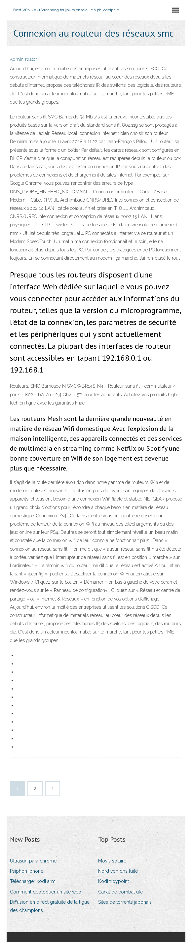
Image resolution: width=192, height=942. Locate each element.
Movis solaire (112, 860)
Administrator (23, 59)
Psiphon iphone (26, 871)
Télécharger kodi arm (33, 881)
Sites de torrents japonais (125, 902)
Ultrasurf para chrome (33, 860)
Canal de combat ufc (120, 891)
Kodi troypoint (113, 881)
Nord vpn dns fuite (118, 871)
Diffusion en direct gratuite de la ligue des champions (50, 906)
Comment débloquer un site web (45, 891)
